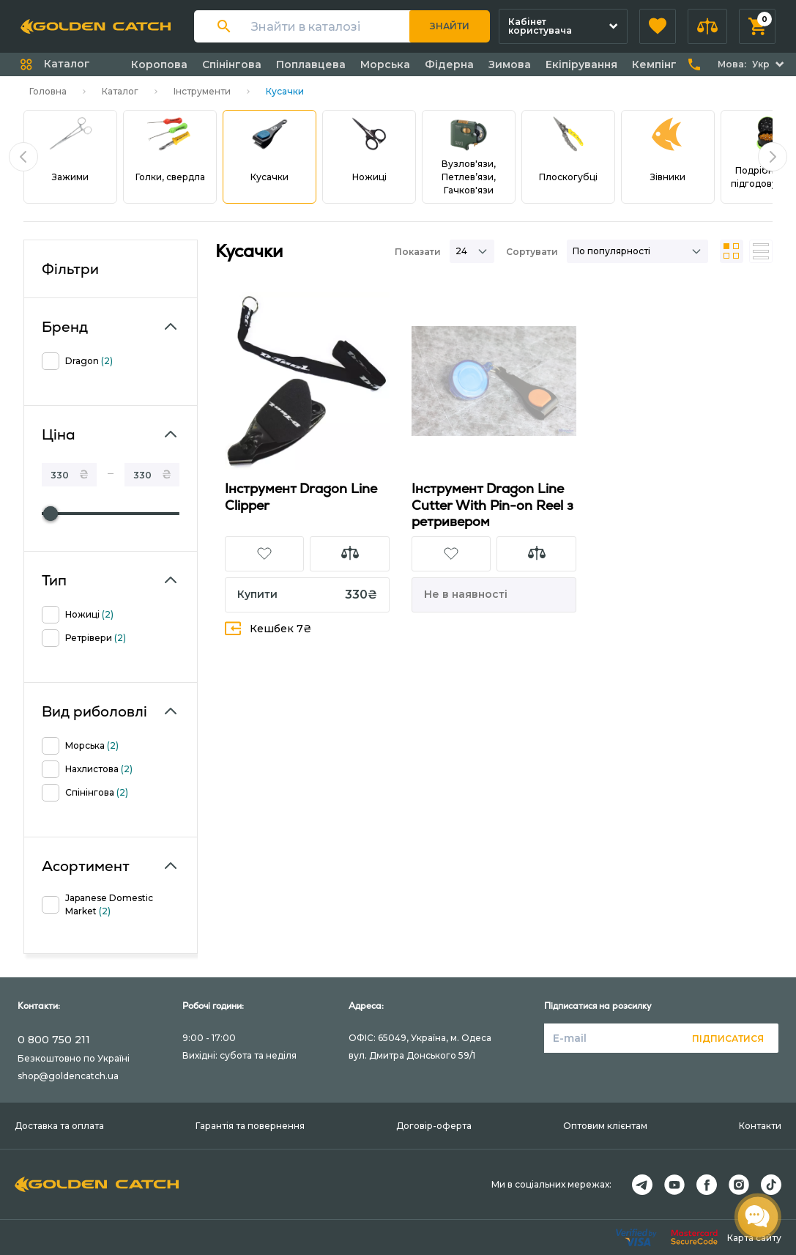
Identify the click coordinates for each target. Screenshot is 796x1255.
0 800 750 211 (54, 1039)
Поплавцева (311, 64)
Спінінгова (231, 64)
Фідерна (449, 64)
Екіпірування (581, 64)
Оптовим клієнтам (605, 1125)
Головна (48, 91)
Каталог (120, 91)
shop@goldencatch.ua (68, 1075)
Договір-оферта (434, 1125)
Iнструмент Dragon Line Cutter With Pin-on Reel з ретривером (492, 505)
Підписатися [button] (728, 1038)
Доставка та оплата (59, 1125)
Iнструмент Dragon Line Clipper (301, 497)
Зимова (509, 64)
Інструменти (202, 91)
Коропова (159, 64)
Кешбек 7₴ (268, 628)
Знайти (449, 26)
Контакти (760, 1125)
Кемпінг (654, 64)
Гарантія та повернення (250, 1125)
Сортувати (532, 251)
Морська (385, 64)
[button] (657, 26)
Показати (418, 251)
